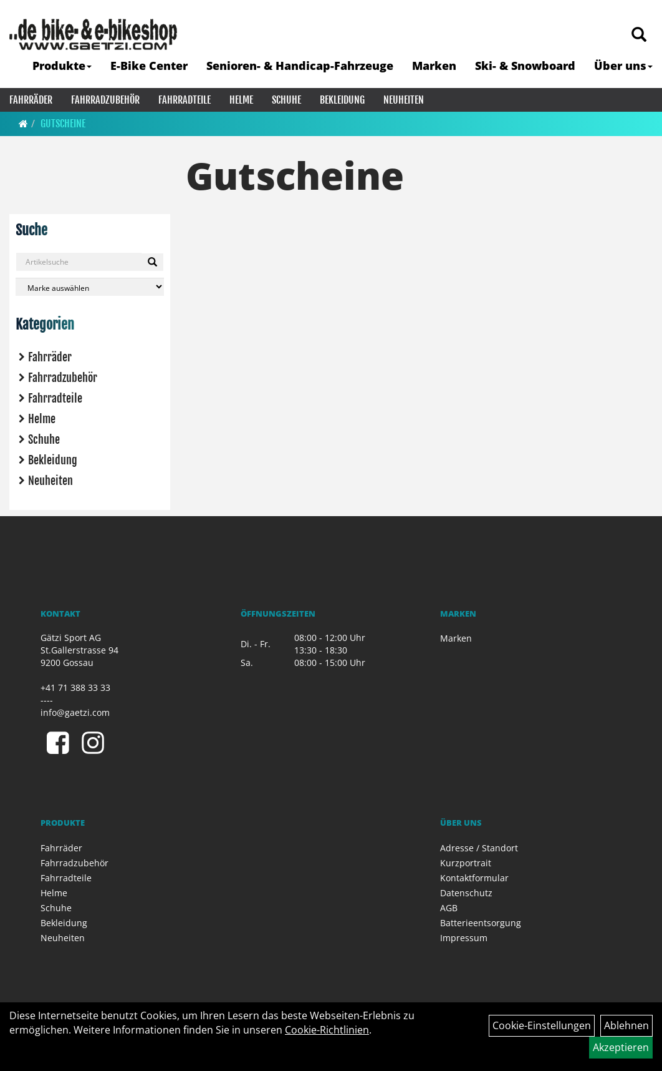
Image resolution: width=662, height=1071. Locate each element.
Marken (434, 65)
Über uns (623, 65)
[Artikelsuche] (638, 35)
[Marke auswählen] (90, 287)
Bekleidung (342, 100)
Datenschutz (466, 893)
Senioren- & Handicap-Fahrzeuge (299, 65)
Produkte (62, 65)
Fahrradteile (184, 100)
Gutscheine (63, 123)
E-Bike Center (149, 65)
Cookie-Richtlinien (327, 1030)
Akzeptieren (621, 1047)
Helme (241, 100)
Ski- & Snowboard (525, 65)
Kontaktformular (474, 878)
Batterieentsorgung (480, 923)
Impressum (463, 938)
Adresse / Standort (479, 848)
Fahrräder (30, 100)
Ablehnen (626, 1025)
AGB (449, 908)
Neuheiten (403, 100)
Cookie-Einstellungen (541, 1025)
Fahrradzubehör (105, 100)
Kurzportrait (465, 863)
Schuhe (286, 100)
